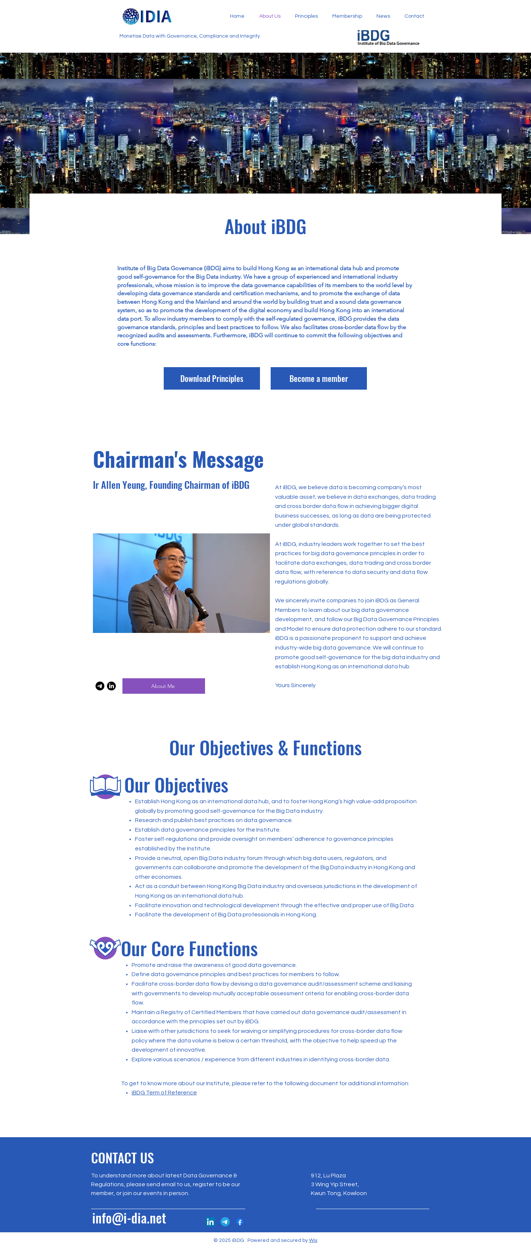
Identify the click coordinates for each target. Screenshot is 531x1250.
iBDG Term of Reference (164, 1093)
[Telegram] (225, 1221)
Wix (313, 1240)
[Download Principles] (212, 378)
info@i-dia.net (129, 1217)
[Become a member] (319, 378)
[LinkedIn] (111, 686)
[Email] (100, 686)
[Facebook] (239, 1221)
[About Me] (163, 686)
